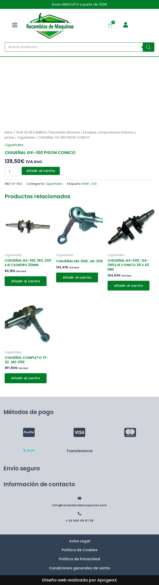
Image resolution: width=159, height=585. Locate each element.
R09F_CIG (89, 183)
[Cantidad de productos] (11, 171)
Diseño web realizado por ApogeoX (79, 580)
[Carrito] (110, 25)
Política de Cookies (80, 549)
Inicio (9, 132)
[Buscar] (148, 47)
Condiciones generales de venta (79, 568)
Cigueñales (26, 137)
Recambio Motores (65, 132)
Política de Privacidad (79, 559)
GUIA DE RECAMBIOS (31, 132)
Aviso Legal (79, 541)
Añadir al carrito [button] (25, 281)
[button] (14, 26)
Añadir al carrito (40, 170)
